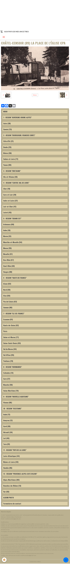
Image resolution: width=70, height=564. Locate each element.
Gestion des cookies (35, 561)
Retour (35, 95)
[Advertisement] (35, 14)
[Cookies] (4, 559)
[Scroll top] (65, 559)
